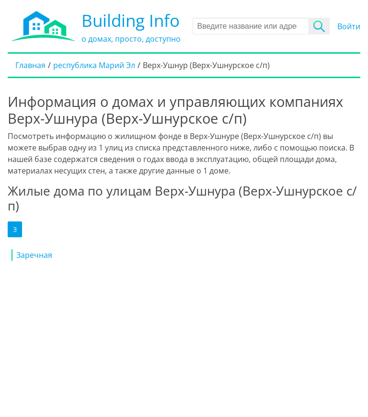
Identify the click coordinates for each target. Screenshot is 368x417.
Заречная (34, 255)
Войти (348, 26)
